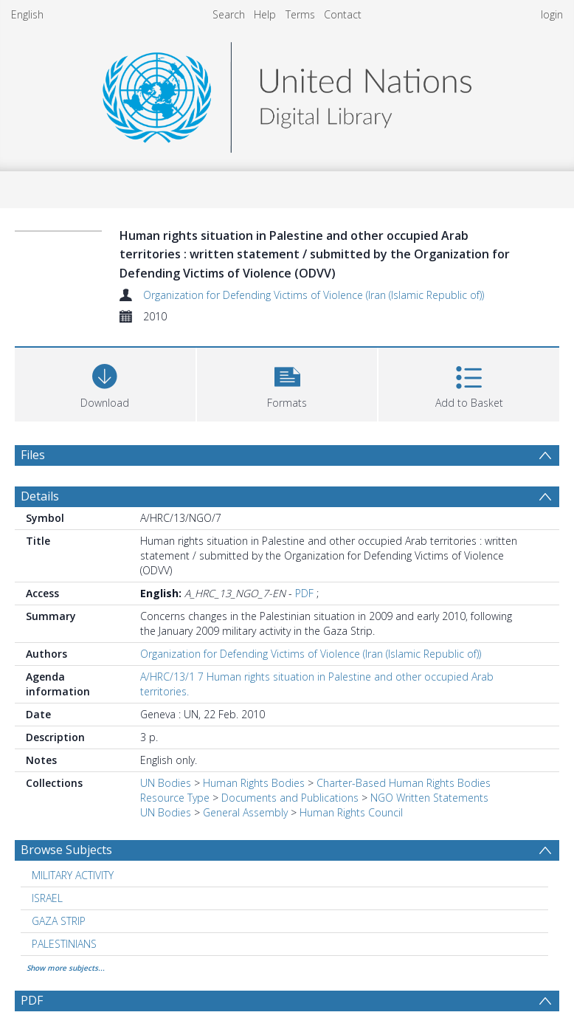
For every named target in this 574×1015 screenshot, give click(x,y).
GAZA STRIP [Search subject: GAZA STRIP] (59, 921)
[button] (287, 383)
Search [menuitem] (228, 14)
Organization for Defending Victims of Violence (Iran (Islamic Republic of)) (313, 295)
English (27, 14)
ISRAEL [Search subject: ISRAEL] (47, 898)
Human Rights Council (351, 812)
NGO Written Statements (429, 798)
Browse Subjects (66, 850)
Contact (343, 14)
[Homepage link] (287, 93)
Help (265, 14)
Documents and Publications (290, 798)
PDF (304, 593)
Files (33, 455)
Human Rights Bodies (254, 783)
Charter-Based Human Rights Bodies (404, 783)
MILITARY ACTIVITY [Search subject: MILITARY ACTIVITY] (73, 875)
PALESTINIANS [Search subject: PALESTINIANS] (64, 944)
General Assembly (245, 812)
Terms (300, 14)
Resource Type (175, 798)
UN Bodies (165, 783)
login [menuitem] (552, 14)
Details (40, 496)
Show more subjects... (66, 968)
